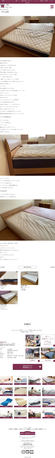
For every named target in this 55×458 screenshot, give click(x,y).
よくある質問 (34, 429)
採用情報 (40, 429)
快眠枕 (3, 0)
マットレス (8, 0)
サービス (51, 0)
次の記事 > (52, 267)
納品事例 (29, 429)
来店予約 (27, 2)
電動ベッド (17, 0)
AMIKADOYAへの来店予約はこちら (27, 366)
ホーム (44, 429)
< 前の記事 (2, 267)
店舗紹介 (46, 0)
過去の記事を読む (27, 267)
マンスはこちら (3, 190)
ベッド (12, 0)
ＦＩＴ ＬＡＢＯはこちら (5, 116)
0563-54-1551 (10, 352)
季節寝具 (42, 0)
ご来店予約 (11, 429)
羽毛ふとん (30, 0)
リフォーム (36, 0)
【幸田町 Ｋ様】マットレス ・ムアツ (3, 287)
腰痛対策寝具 (24, 0)
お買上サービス (22, 429)
